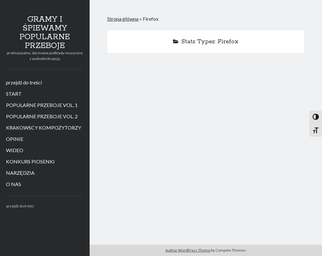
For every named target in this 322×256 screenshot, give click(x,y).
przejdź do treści (24, 82)
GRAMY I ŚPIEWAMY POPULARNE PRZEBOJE (44, 32)
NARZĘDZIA (20, 173)
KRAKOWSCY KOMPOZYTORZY (43, 128)
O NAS (13, 184)
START (14, 94)
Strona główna (122, 19)
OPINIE (14, 139)
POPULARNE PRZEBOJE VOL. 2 (42, 116)
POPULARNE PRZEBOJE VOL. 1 (42, 105)
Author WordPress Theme (187, 250)
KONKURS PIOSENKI (30, 161)
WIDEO (14, 150)
